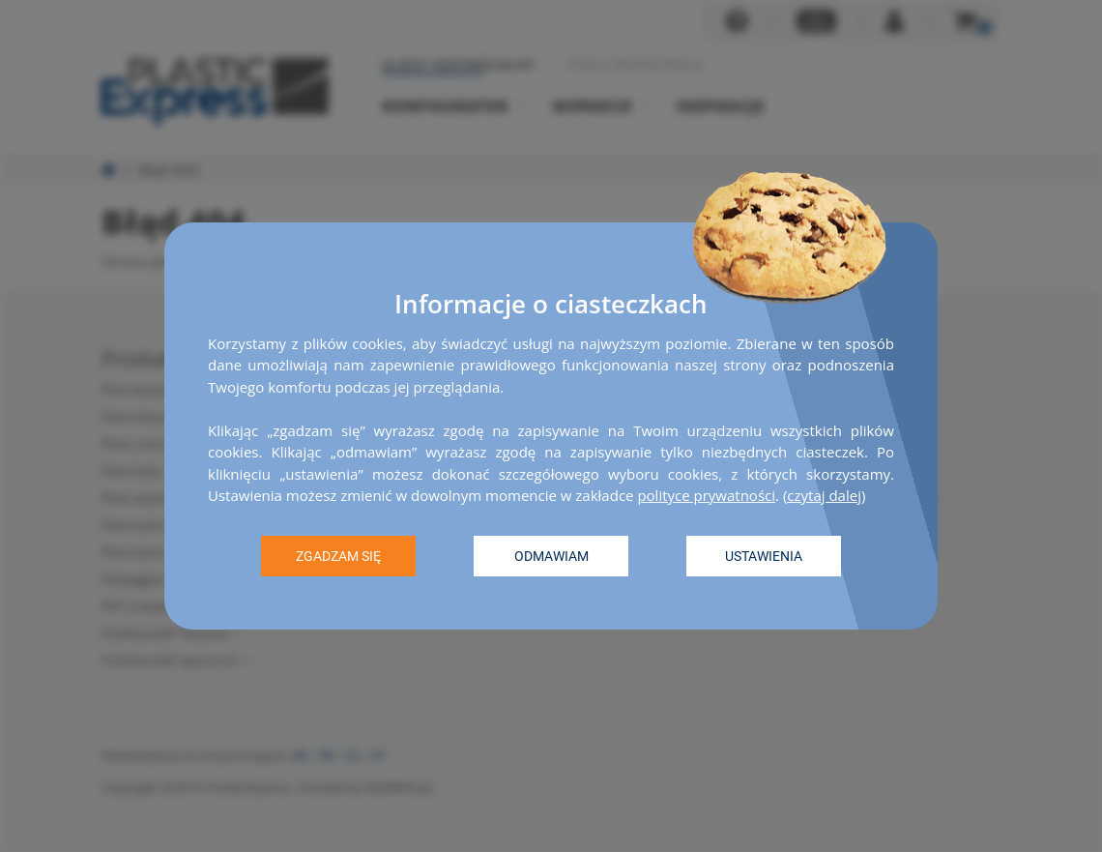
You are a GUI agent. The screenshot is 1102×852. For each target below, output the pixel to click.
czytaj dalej (824, 495)
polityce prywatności (706, 495)
